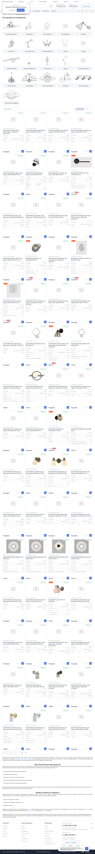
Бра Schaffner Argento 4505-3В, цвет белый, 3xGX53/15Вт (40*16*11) (81, 131)
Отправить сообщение (71, 842)
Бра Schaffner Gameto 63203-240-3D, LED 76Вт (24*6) (58, 557)
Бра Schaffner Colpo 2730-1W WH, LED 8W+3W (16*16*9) (81, 259)
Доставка (66, 1)
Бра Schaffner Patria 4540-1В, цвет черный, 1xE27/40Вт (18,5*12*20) (80, 728)
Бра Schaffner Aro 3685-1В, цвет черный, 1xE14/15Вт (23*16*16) (34, 173)
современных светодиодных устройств (23, 759)
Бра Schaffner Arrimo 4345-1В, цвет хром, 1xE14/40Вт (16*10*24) (58, 173)
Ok (86, 848)
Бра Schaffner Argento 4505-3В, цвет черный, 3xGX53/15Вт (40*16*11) (13, 173)
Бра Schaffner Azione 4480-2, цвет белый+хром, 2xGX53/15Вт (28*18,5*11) (13, 216)
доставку (44, 810)
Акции (23, 826)
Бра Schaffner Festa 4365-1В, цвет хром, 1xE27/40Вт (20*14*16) (35, 429)
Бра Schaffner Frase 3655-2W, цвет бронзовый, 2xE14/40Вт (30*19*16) (58, 472)
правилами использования (66, 849)
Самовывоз (55, 1)
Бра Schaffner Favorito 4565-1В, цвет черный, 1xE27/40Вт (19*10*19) (81, 387)
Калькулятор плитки (50, 843)
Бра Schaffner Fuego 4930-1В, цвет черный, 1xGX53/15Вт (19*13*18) (12, 515)
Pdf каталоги (45, 11)
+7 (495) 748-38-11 (73, 6)
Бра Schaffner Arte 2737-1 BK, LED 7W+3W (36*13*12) (80, 173)
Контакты (76, 1)
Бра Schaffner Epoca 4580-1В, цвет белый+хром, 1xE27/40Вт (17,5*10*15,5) (13, 344)
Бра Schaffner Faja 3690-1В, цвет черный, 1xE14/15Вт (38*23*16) (34, 387)
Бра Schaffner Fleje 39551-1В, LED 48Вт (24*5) (81, 429)
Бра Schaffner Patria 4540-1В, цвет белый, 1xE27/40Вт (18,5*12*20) (58, 728)
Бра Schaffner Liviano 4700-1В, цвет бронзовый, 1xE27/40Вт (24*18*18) (80, 600)
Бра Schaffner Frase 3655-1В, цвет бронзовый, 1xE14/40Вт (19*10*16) (35, 472)
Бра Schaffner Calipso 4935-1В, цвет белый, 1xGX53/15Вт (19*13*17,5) (12, 259)
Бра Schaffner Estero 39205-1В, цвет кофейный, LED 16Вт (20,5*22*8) (12, 387)
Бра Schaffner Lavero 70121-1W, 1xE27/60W (57, 600)
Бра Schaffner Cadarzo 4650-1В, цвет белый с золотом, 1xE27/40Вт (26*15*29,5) (81, 217)
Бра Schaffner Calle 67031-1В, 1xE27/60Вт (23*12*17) (33, 259)
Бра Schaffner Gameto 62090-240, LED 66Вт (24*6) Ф (36, 557)
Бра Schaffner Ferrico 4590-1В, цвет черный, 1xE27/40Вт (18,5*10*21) (12, 429)
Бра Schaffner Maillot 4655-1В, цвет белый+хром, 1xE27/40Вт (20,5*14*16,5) (58, 644)
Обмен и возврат (43, 1)
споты (29, 809)
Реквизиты (5, 833)
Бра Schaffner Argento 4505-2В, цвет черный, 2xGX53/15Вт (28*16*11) (58, 131)
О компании (21, 1)
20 (22, 753)
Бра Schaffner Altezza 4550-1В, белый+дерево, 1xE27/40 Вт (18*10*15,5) (11, 132)
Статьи (4, 831)
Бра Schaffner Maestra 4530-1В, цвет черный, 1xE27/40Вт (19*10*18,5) (35, 643)
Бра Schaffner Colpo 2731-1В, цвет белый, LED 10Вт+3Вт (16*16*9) (12, 301)
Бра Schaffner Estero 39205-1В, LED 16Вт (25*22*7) (80, 344)
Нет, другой (12, 10)
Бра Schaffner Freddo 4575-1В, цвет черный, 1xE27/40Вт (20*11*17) (80, 472)
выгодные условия (31, 810)
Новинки (23, 828)
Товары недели (25, 833)
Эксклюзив (24, 841)
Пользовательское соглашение (69, 851)
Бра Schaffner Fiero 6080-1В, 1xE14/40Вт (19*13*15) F (56, 429)
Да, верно (20, 10)
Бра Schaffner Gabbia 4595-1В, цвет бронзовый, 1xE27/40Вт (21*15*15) (58, 515)
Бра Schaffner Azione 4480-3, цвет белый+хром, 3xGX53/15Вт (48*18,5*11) (36, 216)
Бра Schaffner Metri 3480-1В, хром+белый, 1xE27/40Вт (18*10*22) (35, 685)
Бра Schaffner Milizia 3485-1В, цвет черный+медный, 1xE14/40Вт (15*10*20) (58, 686)
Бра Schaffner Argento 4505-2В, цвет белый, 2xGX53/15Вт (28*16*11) (35, 131)
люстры (86, 809)
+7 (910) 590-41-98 (61, 6)
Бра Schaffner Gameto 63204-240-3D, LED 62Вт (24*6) (81, 557)
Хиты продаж (24, 838)
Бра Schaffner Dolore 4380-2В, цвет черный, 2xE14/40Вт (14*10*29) (80, 301)
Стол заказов (36, 11)
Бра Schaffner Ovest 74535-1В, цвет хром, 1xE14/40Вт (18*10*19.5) (35, 728)
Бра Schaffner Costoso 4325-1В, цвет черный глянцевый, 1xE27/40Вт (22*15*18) (36, 302)
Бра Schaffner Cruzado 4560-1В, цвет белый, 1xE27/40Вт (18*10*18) (58, 301)
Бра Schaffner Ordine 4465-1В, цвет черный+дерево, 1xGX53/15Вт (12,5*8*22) (80, 686)
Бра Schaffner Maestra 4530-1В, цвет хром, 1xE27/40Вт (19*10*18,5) (13, 643)
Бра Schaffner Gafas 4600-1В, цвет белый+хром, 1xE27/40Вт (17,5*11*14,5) (81, 515)
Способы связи (86, 6)
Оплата (31, 1)
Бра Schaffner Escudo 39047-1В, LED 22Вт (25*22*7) (35, 344)
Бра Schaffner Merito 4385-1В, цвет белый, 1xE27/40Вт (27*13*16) (12, 685)
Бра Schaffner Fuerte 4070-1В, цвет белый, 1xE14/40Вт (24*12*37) (35, 515)
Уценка (23, 836)
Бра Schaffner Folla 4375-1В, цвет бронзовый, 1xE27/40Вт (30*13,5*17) (12, 472)
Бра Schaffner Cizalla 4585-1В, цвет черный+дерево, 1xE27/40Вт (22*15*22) (58, 260)
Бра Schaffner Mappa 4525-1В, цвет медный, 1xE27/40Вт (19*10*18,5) (80, 643)
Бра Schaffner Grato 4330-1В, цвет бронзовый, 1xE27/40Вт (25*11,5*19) (12, 600)
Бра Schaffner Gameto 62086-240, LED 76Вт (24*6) (13, 557)
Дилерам (4, 828)
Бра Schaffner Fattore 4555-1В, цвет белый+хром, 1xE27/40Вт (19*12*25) (58, 387)
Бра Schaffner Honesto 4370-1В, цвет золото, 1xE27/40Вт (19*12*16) (36, 600)
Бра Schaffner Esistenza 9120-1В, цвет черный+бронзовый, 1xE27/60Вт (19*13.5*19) (59, 345)
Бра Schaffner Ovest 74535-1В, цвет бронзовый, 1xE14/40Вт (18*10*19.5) (12, 728)
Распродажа (24, 831)
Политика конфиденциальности (43, 851)
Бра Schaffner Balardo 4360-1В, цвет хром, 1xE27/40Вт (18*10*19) (58, 216)
